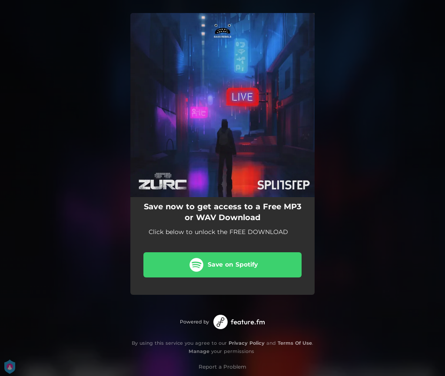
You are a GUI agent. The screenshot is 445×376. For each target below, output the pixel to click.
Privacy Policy (247, 343)
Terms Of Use (295, 343)
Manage (199, 351)
